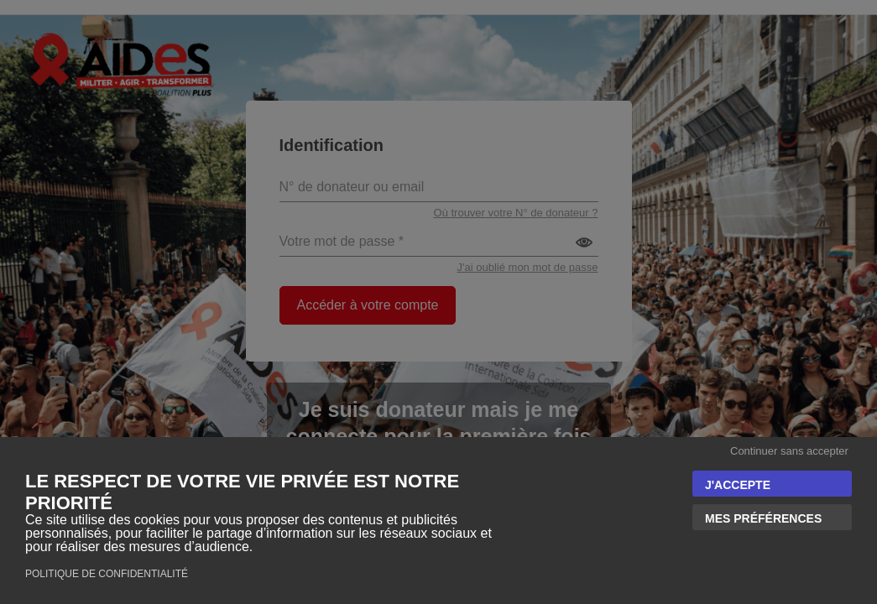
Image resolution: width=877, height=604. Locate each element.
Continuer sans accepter (789, 451)
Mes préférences (763, 518)
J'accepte (737, 485)
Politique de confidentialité (106, 574)
